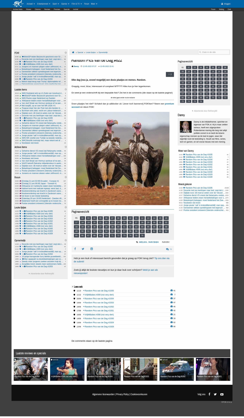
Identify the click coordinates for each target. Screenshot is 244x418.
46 (154, 227)
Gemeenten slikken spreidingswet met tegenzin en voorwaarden (41, 72)
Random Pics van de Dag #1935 (41, 62)
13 (148, 218)
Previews (57, 9)
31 (160, 222)
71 (112, 235)
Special (80, 52)
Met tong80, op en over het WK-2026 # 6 (41, 106)
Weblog (221, 9)
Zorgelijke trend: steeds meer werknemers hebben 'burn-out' (41, 264)
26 (130, 222)
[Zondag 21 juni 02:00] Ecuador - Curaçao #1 (41, 181)
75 (136, 235)
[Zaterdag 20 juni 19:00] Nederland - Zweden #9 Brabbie (41, 198)
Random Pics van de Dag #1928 (41, 233)
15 (160, 218)
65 (76, 235)
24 (118, 222)
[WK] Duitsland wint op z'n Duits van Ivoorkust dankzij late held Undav (41, 93)
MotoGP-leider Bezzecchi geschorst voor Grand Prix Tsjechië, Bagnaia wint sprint (41, 57)
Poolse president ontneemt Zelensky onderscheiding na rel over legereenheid (41, 74)
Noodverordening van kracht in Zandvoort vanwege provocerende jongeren (41, 191)
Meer (94, 3)
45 (148, 227)
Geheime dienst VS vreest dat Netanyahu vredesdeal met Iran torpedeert (41, 123)
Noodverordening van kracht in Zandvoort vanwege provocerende (41, 193)
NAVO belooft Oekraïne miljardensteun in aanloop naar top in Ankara (41, 163)
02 (82, 218)
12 (142, 218)
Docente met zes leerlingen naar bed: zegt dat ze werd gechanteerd (41, 59)
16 (166, 218)
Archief (75, 9)
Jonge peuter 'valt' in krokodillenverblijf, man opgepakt (41, 77)
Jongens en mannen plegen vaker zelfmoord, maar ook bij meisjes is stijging (41, 67)
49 (76, 231)
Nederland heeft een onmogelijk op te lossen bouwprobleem (41, 201)
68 (94, 235)
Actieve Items (17, 9)
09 (124, 218)
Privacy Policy (122, 394)
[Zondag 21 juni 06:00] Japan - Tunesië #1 (41, 183)
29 (148, 222)
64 (166, 231)
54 (106, 231)
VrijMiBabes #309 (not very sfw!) (41, 64)
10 (130, 218)
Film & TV (77, 3)
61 (148, 231)
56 (118, 231)
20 (94, 222)
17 (76, 222)
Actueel (31, 3)
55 (112, 231)
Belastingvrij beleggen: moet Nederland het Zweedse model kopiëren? (41, 69)
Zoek (229, 9)
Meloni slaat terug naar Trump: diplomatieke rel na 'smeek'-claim (41, 82)
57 (124, 231)
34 (82, 227)
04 (94, 218)
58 (130, 231)
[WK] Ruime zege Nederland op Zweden (41, 98)
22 (106, 222)
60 (142, 231)
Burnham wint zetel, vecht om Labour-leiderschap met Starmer (41, 111)
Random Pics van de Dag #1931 (41, 224)
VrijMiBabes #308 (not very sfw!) (41, 226)
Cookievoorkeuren (138, 394)
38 (106, 227)
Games (65, 3)
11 (136, 218)
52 (94, 231)
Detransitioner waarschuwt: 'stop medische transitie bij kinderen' (41, 84)
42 (130, 227)
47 (160, 227)
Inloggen (225, 3)
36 (94, 227)
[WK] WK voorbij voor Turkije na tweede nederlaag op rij (41, 138)
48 (166, 227)
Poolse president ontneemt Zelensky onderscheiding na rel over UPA (41, 203)
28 (142, 222)
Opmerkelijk (103, 52)
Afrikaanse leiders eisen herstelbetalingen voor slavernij (41, 101)
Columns (38, 9)
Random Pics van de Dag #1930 (41, 229)
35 (88, 227)
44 (142, 227)
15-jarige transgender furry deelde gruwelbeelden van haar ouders (41, 256)
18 (82, 222)
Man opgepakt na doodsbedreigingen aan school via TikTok (41, 259)
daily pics (143, 242)
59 (136, 231)
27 (136, 222)
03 (88, 218)
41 (124, 227)
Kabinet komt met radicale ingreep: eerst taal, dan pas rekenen (41, 188)
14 (154, 218)
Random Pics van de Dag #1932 (41, 221)
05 (100, 218)
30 (154, 222)
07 (112, 218)
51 (88, 231)
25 (124, 222)
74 (130, 235)
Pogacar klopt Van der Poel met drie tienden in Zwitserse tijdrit (41, 108)
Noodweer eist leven (41, 143)
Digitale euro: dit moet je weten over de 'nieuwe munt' (41, 113)
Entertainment (43, 3)
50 (82, 231)
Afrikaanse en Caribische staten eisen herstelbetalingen (41, 186)
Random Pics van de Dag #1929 (41, 231)
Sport (56, 3)
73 (124, 235)
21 (100, 222)
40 (118, 227)
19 (88, 222)
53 (100, 231)
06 (106, 218)
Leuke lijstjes (91, 52)
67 (88, 235)
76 (142, 235)
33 (76, 227)
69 (100, 235)
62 (154, 231)
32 (166, 222)
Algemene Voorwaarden (103, 394)
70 (106, 235)
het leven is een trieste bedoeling (41, 196)
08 (118, 218)
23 (112, 222)
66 (82, 235)
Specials (67, 9)
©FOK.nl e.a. (226, 402)
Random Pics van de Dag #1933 (41, 219)
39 (112, 227)
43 (136, 227)
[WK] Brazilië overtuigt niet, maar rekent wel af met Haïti (41, 140)
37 (100, 227)
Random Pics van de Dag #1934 (41, 79)
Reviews (47, 9)
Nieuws (28, 9)
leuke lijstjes (153, 242)
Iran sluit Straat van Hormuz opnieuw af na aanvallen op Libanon (41, 103)
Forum (213, 9)
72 (118, 235)
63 (160, 231)
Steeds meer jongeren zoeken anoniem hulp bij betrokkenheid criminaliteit (41, 261)
